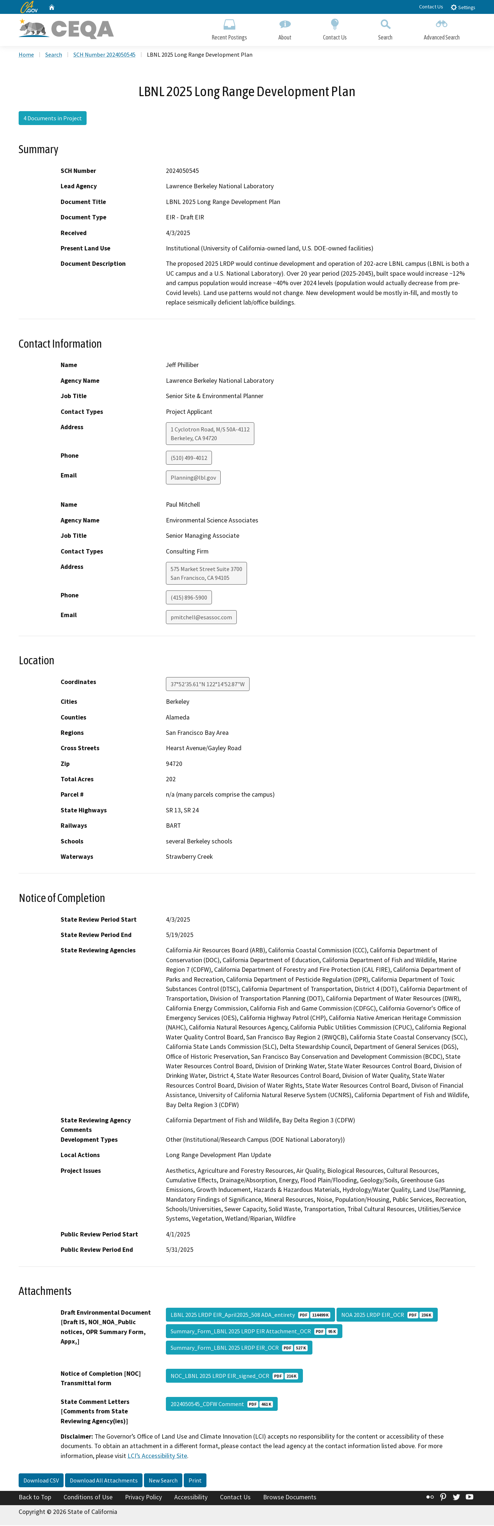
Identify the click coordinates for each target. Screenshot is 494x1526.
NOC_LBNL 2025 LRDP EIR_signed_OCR (234, 1376)
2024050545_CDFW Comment (222, 1404)
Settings (463, 7)
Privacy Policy (143, 1498)
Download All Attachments (104, 1481)
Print (195, 1481)
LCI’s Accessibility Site (157, 1457)
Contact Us (431, 6)
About (285, 28)
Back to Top (35, 1498)
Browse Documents (289, 1498)
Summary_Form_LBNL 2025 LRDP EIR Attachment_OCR (254, 1332)
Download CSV (41, 1481)
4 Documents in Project (52, 118)
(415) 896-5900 (189, 598)
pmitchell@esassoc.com (201, 618)
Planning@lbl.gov (193, 478)
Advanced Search (442, 28)
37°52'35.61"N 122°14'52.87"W (208, 684)
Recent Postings (229, 28)
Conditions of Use (88, 1498)
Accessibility (191, 1498)
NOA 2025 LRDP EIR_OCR (387, 1315)
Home (26, 55)
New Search (163, 1481)
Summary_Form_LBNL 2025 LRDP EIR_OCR (239, 1348)
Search (385, 28)
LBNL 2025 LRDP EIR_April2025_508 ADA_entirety (250, 1315)
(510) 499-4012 (189, 458)
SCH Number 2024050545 (104, 55)
